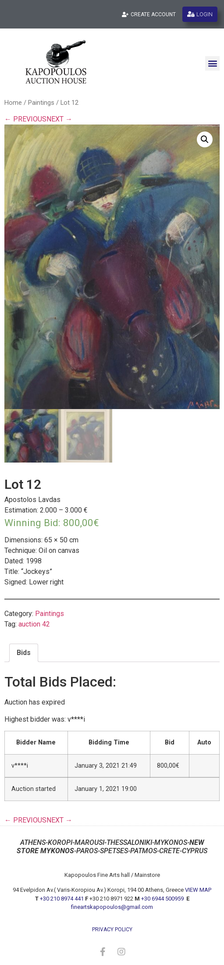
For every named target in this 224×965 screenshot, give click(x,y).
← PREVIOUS (25, 119)
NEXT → (59, 119)
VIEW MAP (198, 890)
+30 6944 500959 (163, 898)
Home (13, 103)
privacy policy (112, 929)
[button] (212, 63)
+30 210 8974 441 (62, 898)
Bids (24, 652)
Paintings (41, 103)
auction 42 (34, 624)
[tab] (23, 653)
